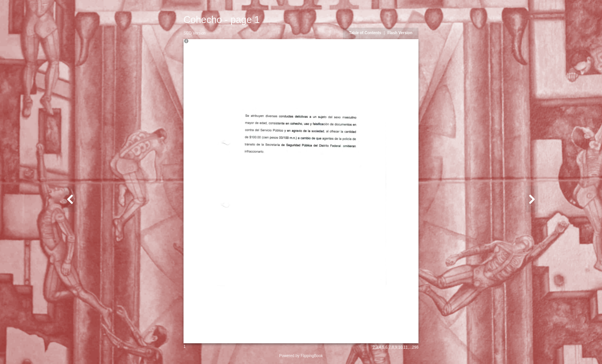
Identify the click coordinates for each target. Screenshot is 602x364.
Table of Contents (365, 33)
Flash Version (399, 33)
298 (415, 347)
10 (400, 347)
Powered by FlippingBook (300, 356)
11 (406, 347)
